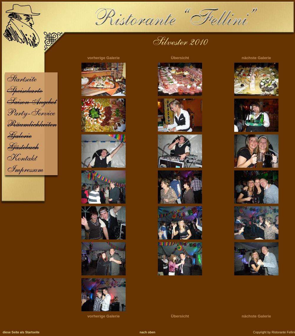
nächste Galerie (256, 58)
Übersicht (180, 58)
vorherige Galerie (103, 58)
